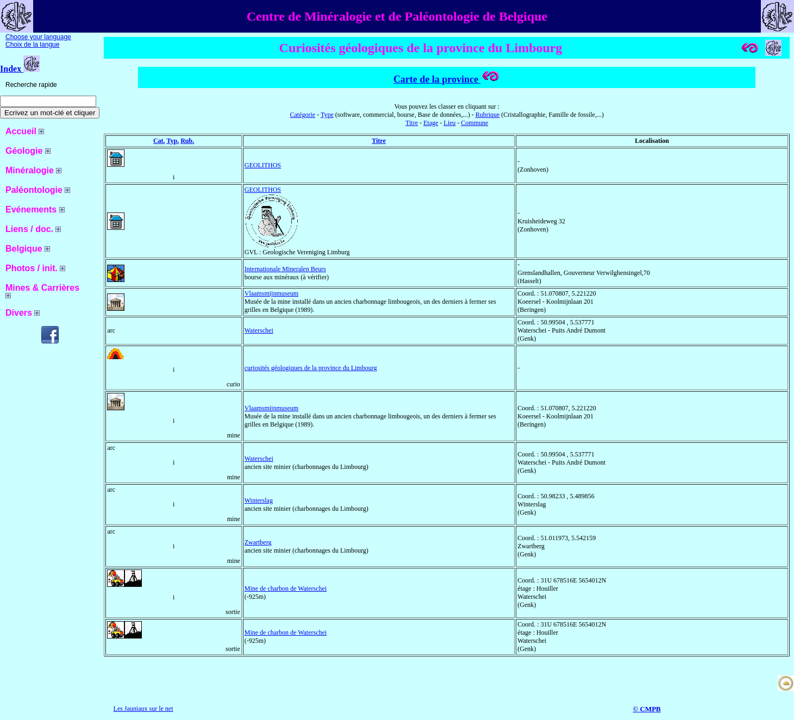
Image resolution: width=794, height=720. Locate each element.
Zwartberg (258, 542)
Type (327, 114)
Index (20, 68)
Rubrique (488, 114)
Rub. (187, 141)
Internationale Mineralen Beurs (285, 269)
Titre (411, 123)
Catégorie (302, 114)
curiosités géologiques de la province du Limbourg (311, 368)
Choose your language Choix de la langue (38, 40)
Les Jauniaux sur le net (143, 708)
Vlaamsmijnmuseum (271, 293)
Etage (430, 123)
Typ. (172, 141)
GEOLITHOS (263, 165)
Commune (474, 123)
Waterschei (259, 330)
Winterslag (259, 500)
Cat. (159, 141)
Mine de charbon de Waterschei (286, 588)
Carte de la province (447, 79)
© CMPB (647, 709)
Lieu (449, 123)
